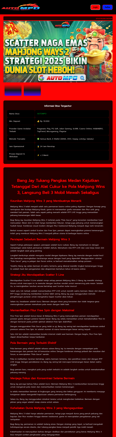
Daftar (107, 7)
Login (95, 7)
